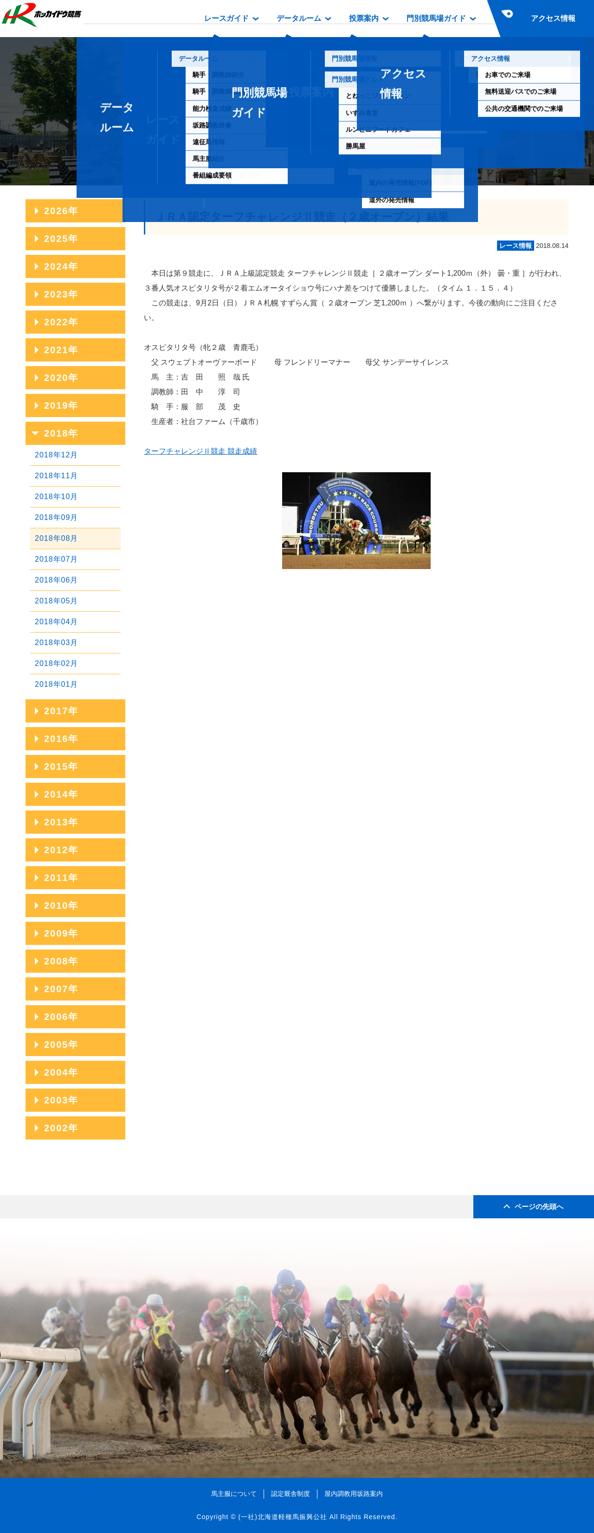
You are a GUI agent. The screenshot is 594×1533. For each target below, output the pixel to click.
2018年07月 (56, 559)
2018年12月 (56, 455)
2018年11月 (56, 476)
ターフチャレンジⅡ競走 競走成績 (200, 451)
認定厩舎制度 (290, 1493)
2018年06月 (56, 580)
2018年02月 (56, 663)
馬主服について (234, 1493)
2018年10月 (56, 496)
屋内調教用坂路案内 (353, 1493)
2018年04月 (56, 622)
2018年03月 (56, 642)
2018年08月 (56, 538)
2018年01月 (56, 684)
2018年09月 (56, 517)
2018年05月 (56, 601)
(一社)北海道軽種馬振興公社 (282, 1516)
